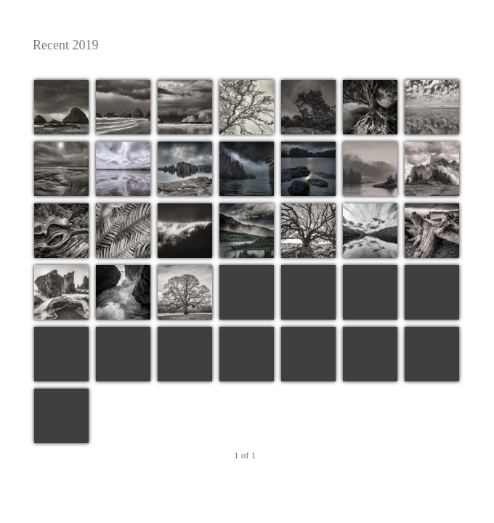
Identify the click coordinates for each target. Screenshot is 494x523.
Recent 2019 (245, 45)
